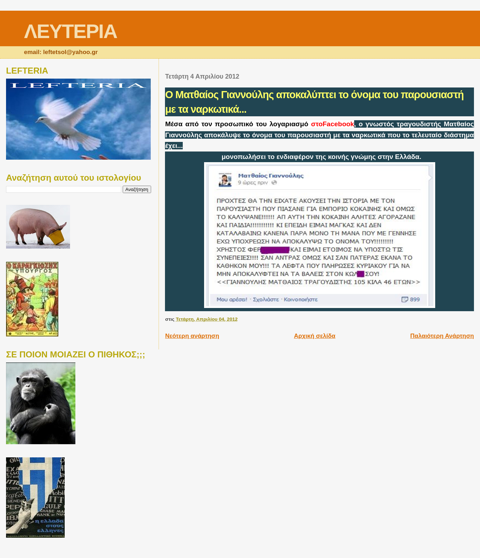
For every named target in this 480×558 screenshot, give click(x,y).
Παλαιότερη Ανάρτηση (442, 336)
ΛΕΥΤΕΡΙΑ (70, 31)
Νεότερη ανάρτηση (192, 336)
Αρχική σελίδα (315, 336)
